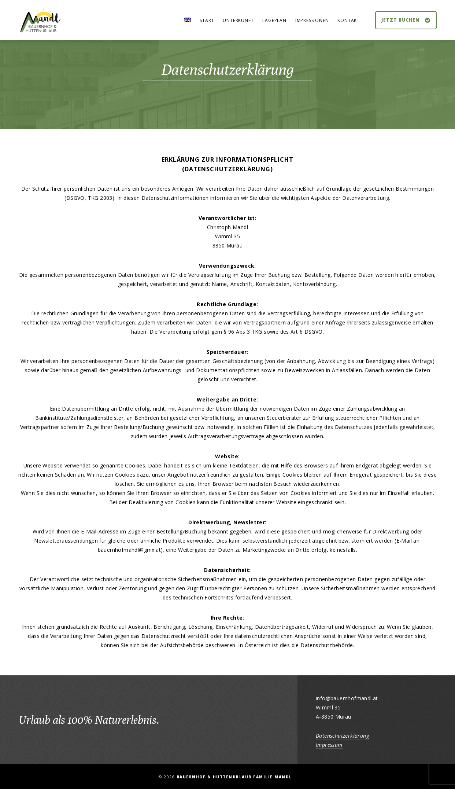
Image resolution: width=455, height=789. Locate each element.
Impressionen (312, 20)
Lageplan (274, 20)
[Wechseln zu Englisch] (187, 20)
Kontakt (348, 20)
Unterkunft (238, 20)
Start (207, 20)
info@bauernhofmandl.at (347, 698)
